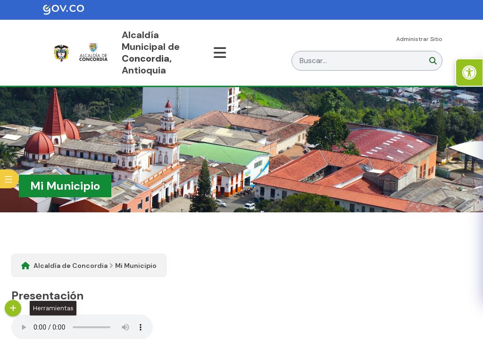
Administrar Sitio (419, 39)
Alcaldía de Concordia (70, 265)
